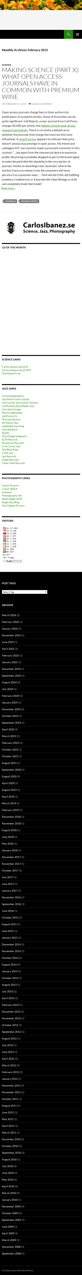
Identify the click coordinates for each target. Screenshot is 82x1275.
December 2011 (11, 1085)
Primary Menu (77, 34)
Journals (10, 201)
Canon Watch (10, 488)
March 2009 (9, 1240)
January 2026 (10, 628)
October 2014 (10, 957)
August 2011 (9, 1105)
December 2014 (11, 944)
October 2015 (10, 917)
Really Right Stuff (12, 498)
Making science (29, 201)
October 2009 (10, 1213)
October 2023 (10, 715)
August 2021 (9, 763)
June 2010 (8, 1172)
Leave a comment (42, 103)
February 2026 (10, 621)
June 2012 (8, 1051)
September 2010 (11, 1152)
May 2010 (7, 1179)
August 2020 (9, 776)
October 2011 (10, 1098)
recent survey (27, 139)
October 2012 (10, 1025)
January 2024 (10, 702)
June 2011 (8, 1112)
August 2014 (9, 964)
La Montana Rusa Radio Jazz (18, 405)
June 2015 (8, 930)
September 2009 (11, 1219)
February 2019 (10, 810)
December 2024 (11, 668)
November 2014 (11, 951)
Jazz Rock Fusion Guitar (15, 399)
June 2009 (8, 1226)
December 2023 (11, 709)
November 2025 (11, 635)
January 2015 (10, 937)
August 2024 (9, 682)
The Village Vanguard (14, 436)
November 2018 (11, 823)
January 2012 (10, 1078)
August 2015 (9, 924)
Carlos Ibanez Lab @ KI (15, 366)
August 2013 (9, 984)
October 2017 (10, 870)
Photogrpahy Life (12, 495)
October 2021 (10, 756)
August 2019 (9, 789)
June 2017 (8, 883)
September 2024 (11, 675)
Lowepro (7, 492)
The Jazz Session (11, 419)
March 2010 (9, 1193)
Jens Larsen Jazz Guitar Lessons (20, 402)
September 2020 (11, 769)
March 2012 (9, 1065)
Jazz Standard (10, 429)
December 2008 (11, 1246)
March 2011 (9, 1132)
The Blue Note (10, 449)
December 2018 (11, 816)
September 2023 (11, 722)
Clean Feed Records (13, 463)
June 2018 (8, 836)
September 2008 (11, 1253)
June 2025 (8, 642)
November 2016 (11, 897)
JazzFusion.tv (9, 416)
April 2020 (8, 783)
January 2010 (10, 1199)
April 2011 (8, 1125)
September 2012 (11, 1031)
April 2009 (8, 1233)
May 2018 (7, 843)
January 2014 (10, 971)
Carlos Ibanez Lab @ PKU (16, 370)
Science (6, 64)
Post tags (9, 583)
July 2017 (7, 877)
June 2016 (8, 910)
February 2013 (10, 1004)
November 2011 (11, 1092)
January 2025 (10, 662)
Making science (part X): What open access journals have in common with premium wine (41, 83)
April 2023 (8, 729)
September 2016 (11, 904)
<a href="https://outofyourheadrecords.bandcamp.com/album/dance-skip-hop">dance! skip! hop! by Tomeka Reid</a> (34, 297)
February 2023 (10, 742)
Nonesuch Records (13, 442)
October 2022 (10, 749)
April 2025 (8, 648)
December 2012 (11, 1011)
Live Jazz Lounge (11, 409)
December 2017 (11, 857)
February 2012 (10, 1072)
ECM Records (10, 439)
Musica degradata (12, 412)
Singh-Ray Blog (10, 502)
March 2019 (9, 803)
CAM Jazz (7, 452)
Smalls (5, 432)
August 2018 (9, 830)
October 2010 (10, 1146)
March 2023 (9, 736)
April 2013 (8, 998)
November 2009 (11, 1206)
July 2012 (7, 1045)
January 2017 (10, 890)
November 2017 (11, 863)
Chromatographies (13, 395)
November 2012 (11, 1018)
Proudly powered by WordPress (17, 1270)
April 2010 (8, 1186)
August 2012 (9, 1038)
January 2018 (10, 850)
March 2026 (9, 615)
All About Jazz (10, 422)
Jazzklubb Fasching (13, 426)
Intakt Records (10, 459)
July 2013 (7, 991)
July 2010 (7, 1166)
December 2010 (11, 1139)
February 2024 (10, 695)
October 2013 (10, 978)
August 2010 (9, 1159)
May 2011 (7, 1119)
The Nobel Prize (11, 373)
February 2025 (10, 655)
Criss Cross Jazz (11, 446)
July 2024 (7, 689)
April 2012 (8, 1058)
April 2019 (8, 796)
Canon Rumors (10, 485)
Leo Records (9, 456)
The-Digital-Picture (13, 505)
